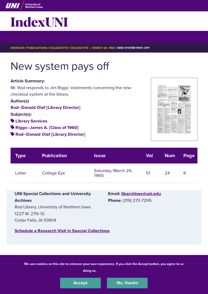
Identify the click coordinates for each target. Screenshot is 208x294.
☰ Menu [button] (20, 37)
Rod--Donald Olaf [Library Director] (45, 107)
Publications (37, 48)
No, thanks (127, 283)
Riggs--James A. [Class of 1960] (47, 127)
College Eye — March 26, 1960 (92, 48)
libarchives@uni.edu (141, 193)
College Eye (59, 48)
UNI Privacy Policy (111, 271)
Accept (80, 283)
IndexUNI (39, 21)
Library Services (31, 121)
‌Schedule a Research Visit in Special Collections (62, 231)
